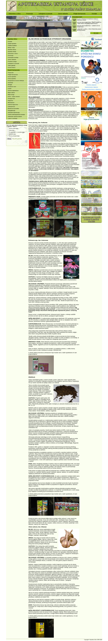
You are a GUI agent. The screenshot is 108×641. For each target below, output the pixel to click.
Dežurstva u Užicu (15, 13)
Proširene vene (12, 86)
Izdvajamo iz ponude (45, 13)
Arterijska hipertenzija (14, 112)
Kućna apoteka (12, 76)
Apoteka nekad (12, 51)
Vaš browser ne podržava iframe (16, 133)
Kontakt (94, 13)
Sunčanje (10, 82)
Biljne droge (11, 94)
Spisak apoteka (12, 43)
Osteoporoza (11, 106)
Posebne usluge (12, 61)
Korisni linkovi (11, 67)
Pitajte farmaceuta (79, 13)
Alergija (10, 84)
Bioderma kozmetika (13, 108)
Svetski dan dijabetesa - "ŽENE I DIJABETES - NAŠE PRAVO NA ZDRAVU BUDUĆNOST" (89, 23)
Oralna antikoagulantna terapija (16, 114)
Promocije (29, 13)
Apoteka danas (12, 49)
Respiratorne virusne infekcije (16, 80)
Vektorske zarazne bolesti (15, 116)
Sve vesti (96, 33)
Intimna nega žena (13, 104)
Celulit (9, 88)
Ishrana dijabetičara (13, 90)
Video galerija (11, 65)
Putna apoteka (12, 78)
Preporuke (11, 72)
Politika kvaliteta (12, 45)
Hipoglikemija (11, 110)
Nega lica (10, 100)
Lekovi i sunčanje (12, 118)
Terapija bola (11, 98)
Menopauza (11, 102)
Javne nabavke (63, 13)
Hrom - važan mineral (14, 96)
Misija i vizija (11, 47)
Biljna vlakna (11, 92)
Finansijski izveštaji (13, 57)
